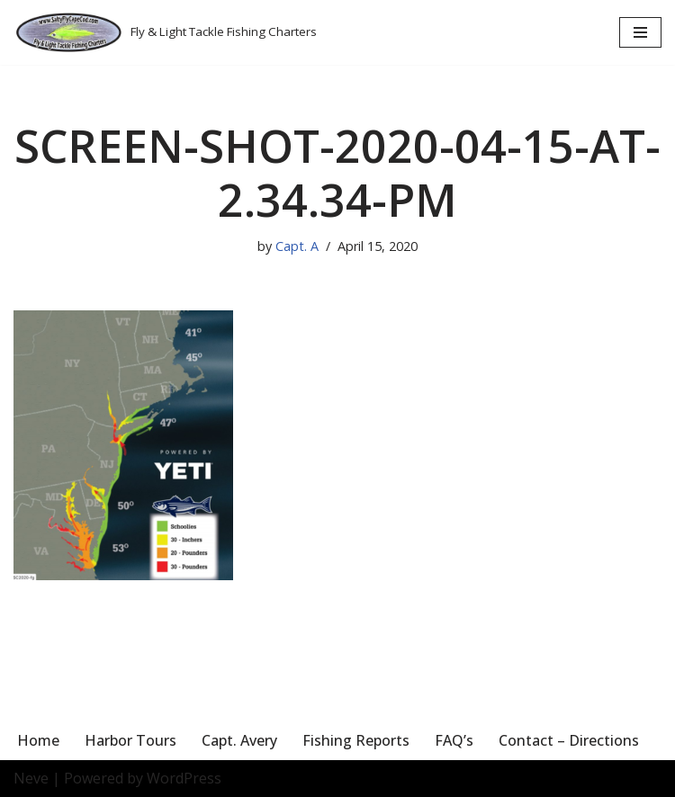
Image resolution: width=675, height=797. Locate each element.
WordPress (184, 778)
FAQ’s (454, 740)
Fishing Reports (356, 740)
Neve (31, 778)
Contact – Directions (569, 740)
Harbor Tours (130, 740)
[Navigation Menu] (640, 32)
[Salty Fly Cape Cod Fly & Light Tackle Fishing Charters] (165, 32)
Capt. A (297, 246)
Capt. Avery (239, 740)
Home (38, 740)
